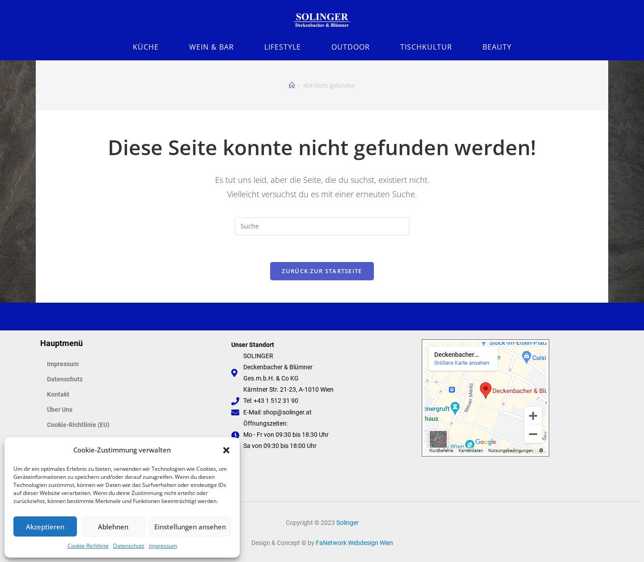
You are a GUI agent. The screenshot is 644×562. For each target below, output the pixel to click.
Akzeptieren (45, 526)
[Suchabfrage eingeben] (322, 226)
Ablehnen (113, 526)
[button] (226, 450)
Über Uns (59, 409)
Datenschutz (128, 545)
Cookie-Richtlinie (88, 545)
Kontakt (58, 394)
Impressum (163, 545)
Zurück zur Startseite (322, 271)
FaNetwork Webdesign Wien (354, 542)
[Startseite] (292, 85)
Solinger (347, 522)
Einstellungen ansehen (190, 526)
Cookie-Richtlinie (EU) (78, 424)
